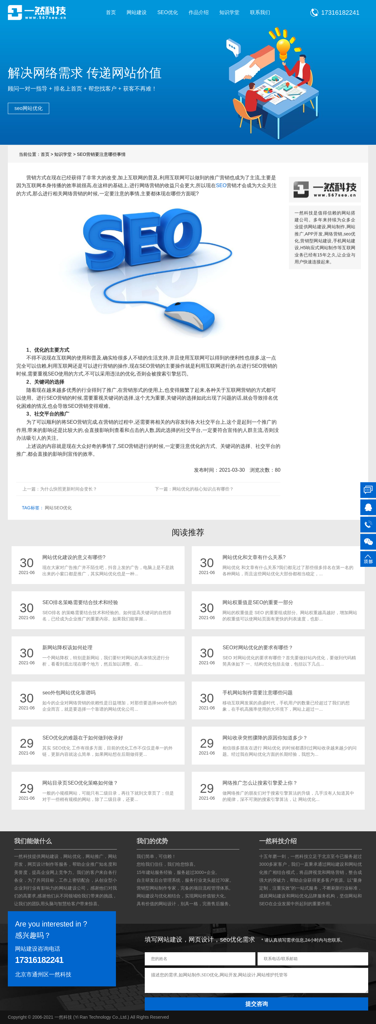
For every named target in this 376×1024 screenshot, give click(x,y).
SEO (221, 195)
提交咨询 (256, 1004)
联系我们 (260, 12)
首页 (111, 12)
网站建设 (137, 12)
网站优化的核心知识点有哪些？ (203, 498)
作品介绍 (199, 12)
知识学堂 (229, 12)
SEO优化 (167, 12)
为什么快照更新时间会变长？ (68, 498)
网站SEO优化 (58, 517)
